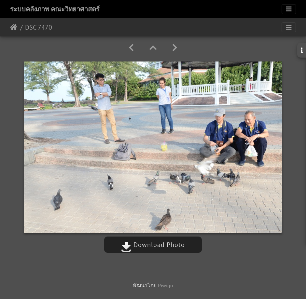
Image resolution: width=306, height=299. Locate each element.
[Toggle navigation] (289, 9)
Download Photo (153, 244)
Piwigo (165, 285)
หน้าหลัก (14, 27)
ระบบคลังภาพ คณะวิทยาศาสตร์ (55, 9)
